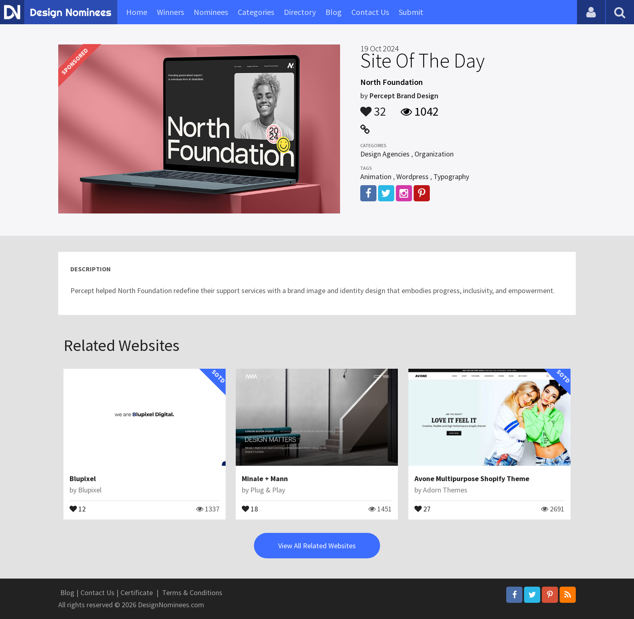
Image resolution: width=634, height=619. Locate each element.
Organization (434, 153)
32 (373, 108)
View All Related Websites (317, 545)
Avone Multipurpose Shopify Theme (471, 478)
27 (422, 508)
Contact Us (370, 12)
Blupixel (83, 478)
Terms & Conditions (192, 592)
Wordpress (412, 176)
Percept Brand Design (404, 95)
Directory (300, 12)
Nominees (211, 12)
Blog (333, 12)
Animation (375, 176)
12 (78, 508)
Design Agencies (385, 153)
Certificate (136, 592)
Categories (256, 12)
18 (250, 508)
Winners (170, 12)
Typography (451, 176)
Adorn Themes (445, 489)
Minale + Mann (265, 478)
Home (136, 12)
